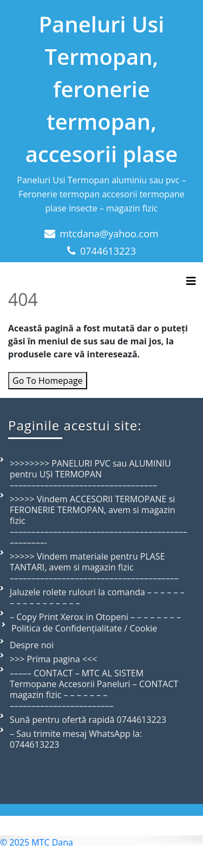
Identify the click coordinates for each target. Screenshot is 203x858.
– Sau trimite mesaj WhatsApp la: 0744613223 (76, 739)
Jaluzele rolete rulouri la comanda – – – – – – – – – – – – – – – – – (97, 597)
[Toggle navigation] (191, 281)
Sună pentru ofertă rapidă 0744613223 (88, 720)
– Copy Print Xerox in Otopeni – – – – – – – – (95, 617)
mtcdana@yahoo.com (109, 233)
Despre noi (32, 645)
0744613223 (108, 250)
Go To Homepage (47, 381)
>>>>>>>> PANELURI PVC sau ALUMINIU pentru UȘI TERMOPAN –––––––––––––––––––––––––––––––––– (90, 474)
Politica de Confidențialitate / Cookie (84, 628)
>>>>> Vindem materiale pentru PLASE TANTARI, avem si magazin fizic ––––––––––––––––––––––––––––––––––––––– (94, 567)
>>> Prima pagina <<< (53, 659)
